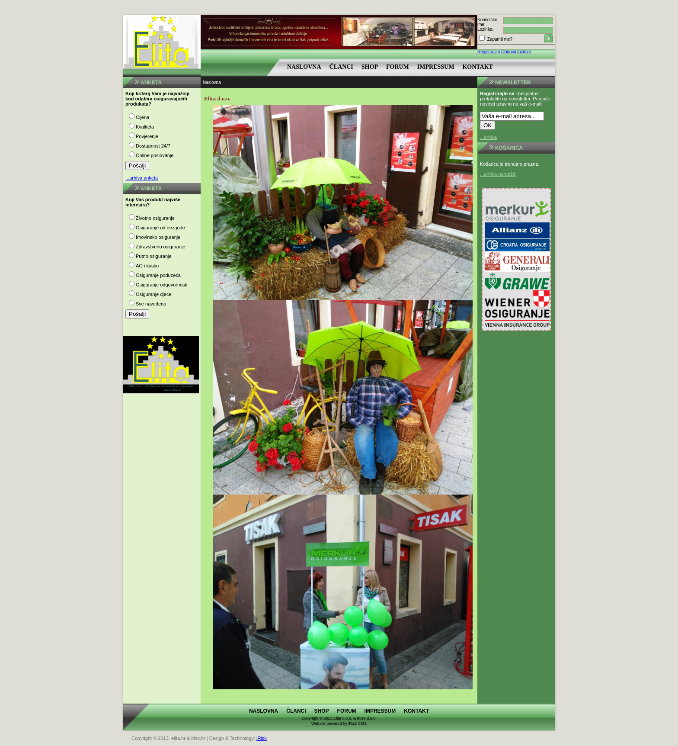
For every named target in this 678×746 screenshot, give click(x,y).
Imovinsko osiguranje (158, 237)
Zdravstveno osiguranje (160, 246)
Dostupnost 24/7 (153, 145)
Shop (369, 67)
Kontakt (477, 67)
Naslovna (304, 67)
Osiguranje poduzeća (158, 275)
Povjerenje (147, 136)
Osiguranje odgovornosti (161, 284)
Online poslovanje (154, 155)
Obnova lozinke (516, 51)
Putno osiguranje (154, 256)
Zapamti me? (499, 39)
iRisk (261, 738)
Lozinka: (485, 29)
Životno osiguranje (155, 218)
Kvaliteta (145, 126)
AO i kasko (147, 265)
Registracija (488, 51)
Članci (341, 67)
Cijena (142, 117)
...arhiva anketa (141, 177)
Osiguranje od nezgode (160, 227)
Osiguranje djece (154, 294)
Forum (397, 67)
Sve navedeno (151, 303)
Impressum (435, 67)
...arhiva (488, 137)
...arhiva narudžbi (498, 174)
